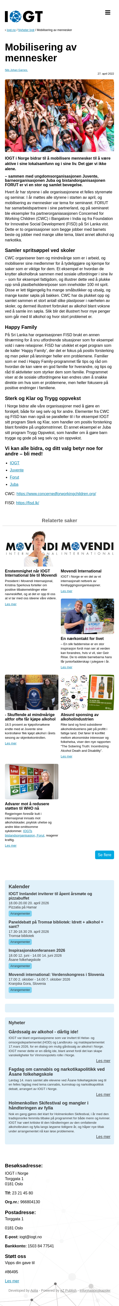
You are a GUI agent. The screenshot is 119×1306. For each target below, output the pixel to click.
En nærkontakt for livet (82, 638)
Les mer (11, 604)
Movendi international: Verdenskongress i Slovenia (56, 974)
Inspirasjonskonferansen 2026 (37, 950)
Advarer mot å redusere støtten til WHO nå (27, 806)
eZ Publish (68, 1290)
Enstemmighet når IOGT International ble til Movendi (31, 573)
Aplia (34, 1290)
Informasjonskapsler (95, 1290)
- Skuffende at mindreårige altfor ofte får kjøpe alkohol (30, 717)
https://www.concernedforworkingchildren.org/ (56, 494)
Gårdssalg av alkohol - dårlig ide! (43, 1031)
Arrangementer (20, 913)
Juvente (17, 470)
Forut (14, 477)
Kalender (19, 886)
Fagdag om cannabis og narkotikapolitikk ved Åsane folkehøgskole (57, 1072)
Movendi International (81, 571)
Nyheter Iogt (26, 30)
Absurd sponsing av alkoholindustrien (80, 717)
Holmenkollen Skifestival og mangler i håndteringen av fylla (48, 1105)
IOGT (14, 463)
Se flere (104, 855)
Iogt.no (11, 30)
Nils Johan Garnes (16, 69)
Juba (14, 484)
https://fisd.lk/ (27, 503)
